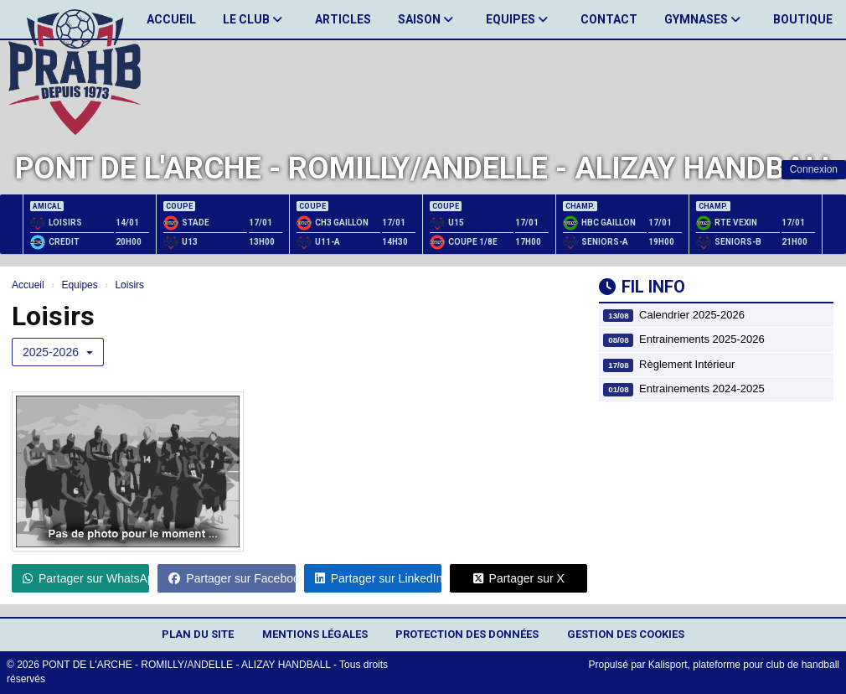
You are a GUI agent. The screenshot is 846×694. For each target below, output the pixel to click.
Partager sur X (519, 578)
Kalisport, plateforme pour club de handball (743, 665)
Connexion (814, 169)
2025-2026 (58, 352)
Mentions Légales (315, 634)
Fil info (642, 287)
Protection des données (467, 634)
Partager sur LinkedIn (378, 578)
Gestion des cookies (625, 634)
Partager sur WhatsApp (86, 578)
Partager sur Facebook (231, 578)
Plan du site (198, 634)
